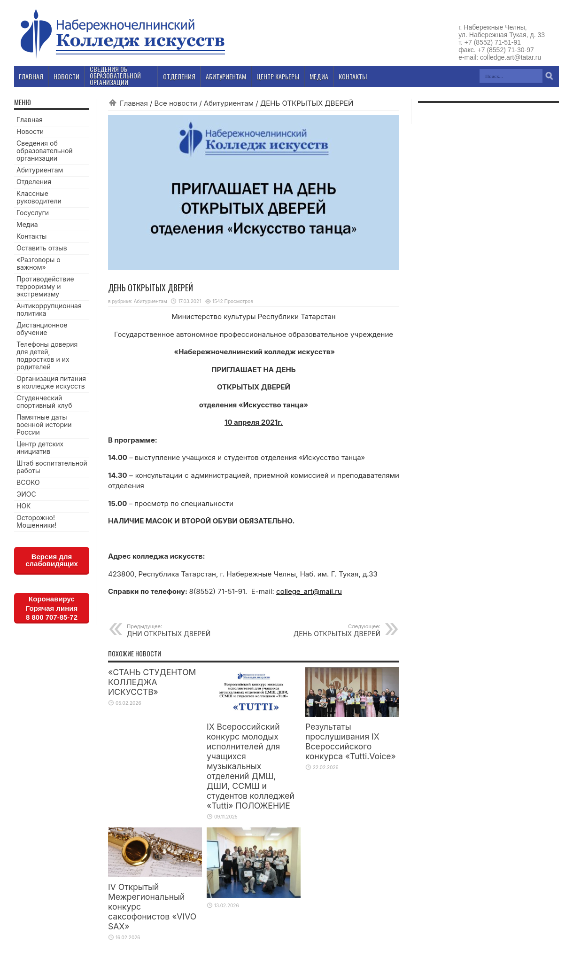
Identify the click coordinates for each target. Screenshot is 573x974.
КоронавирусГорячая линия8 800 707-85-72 (51, 608)
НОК (23, 506)
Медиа (27, 224)
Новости (30, 131)
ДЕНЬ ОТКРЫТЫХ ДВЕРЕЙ (322, 630)
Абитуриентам (229, 103)
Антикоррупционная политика (49, 309)
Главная (134, 103)
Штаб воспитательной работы (51, 467)
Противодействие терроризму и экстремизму (45, 286)
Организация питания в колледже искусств (51, 382)
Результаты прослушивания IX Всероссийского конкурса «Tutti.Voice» (350, 741)
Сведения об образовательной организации (44, 150)
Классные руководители (39, 197)
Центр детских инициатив (39, 447)
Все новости (176, 103)
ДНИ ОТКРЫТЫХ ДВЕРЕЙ (184, 630)
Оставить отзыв (41, 248)
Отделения (33, 182)
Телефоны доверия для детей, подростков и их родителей (46, 355)
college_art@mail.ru (309, 591)
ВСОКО (28, 482)
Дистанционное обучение (41, 328)
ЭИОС (26, 494)
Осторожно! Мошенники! (36, 521)
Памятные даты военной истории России (44, 424)
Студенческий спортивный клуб (44, 401)
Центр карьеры (277, 76)
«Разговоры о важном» (38, 263)
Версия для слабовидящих (51, 560)
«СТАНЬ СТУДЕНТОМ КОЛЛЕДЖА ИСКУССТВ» (152, 682)
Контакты (31, 236)
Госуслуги (32, 213)
